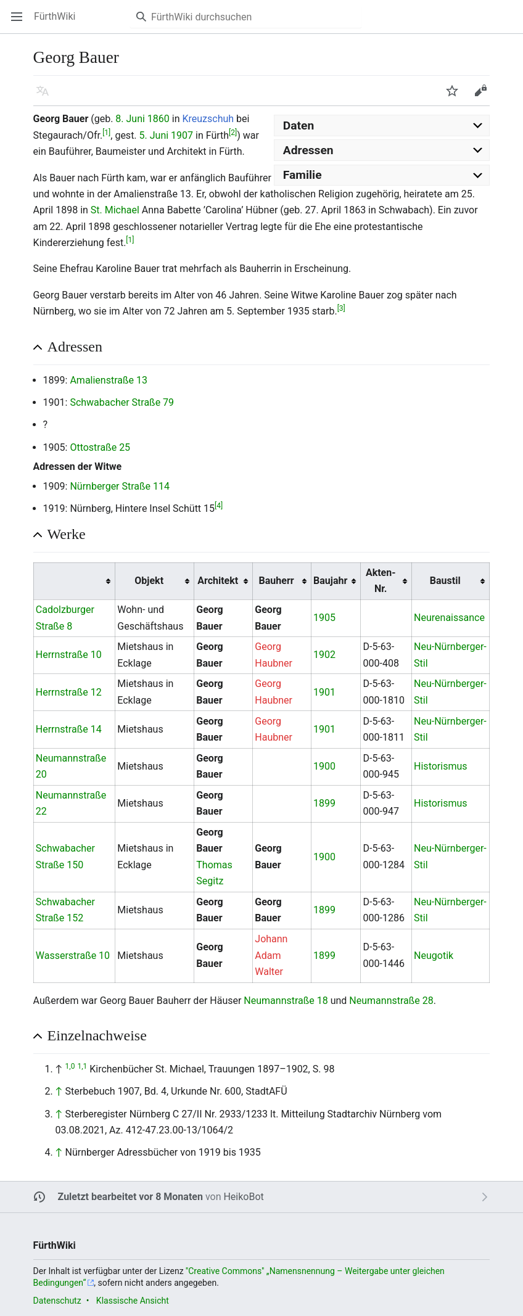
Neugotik (433, 955)
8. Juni (130, 119)
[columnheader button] (74, 580)
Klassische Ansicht (132, 1301)
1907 (182, 135)
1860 (158, 119)
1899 (324, 803)
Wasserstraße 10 (73, 955)
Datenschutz (57, 1301)
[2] (233, 132)
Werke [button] (66, 534)
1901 (324, 692)
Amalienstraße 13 (108, 380)
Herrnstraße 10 (69, 654)
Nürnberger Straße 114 (120, 486)
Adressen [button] (74, 347)
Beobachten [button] (456, 96)
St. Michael (115, 210)
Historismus (440, 766)
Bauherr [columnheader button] (276, 580)
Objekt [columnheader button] (148, 580)
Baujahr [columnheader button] (330, 580)
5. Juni (154, 135)
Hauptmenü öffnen (20, 22)
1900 (324, 766)
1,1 (82, 1066)
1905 (324, 617)
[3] (341, 308)
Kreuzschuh (208, 119)
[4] (219, 505)
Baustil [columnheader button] (445, 580)
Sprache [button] (46, 96)
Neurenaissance (449, 617)
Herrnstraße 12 (69, 692)
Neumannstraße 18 (285, 1000)
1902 (324, 654)
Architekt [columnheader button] (217, 580)
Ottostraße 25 (100, 447)
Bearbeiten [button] (484, 96)
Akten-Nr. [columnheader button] (381, 580)
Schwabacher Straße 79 (122, 402)
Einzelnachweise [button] (97, 1035)
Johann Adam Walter (271, 955)
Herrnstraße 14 (69, 729)
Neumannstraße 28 (391, 1000)
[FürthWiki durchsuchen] (245, 17)
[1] (106, 132)
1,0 (70, 1066)
